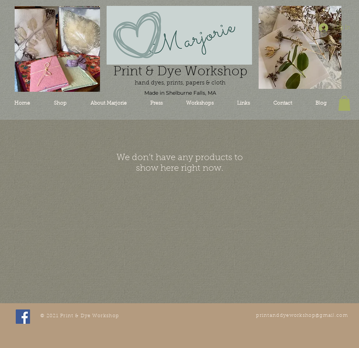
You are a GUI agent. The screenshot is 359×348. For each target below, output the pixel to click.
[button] (344, 103)
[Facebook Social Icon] (23, 316)
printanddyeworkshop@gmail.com (302, 315)
